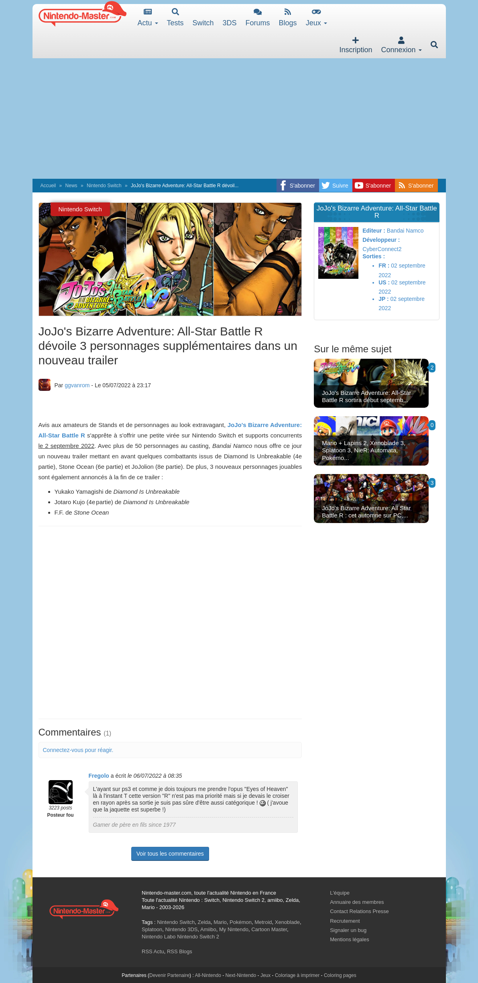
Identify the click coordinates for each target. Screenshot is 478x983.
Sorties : (373, 256)
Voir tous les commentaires (170, 853)
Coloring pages (340, 975)
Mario (220, 922)
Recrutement (345, 921)
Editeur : (373, 230)
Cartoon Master (269, 929)
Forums (258, 17)
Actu (148, 17)
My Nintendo (233, 929)
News (71, 185)
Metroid (263, 922)
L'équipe (340, 893)
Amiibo (208, 929)
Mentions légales (349, 939)
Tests (175, 17)
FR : (383, 265)
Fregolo (99, 776)
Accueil (48, 185)
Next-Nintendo (240, 975)
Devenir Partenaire (169, 975)
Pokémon (241, 922)
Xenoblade (287, 922)
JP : (383, 299)
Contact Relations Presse (359, 911)
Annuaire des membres (357, 902)
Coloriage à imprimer (297, 975)
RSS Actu (153, 951)
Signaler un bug (348, 930)
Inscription (355, 45)
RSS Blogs (179, 951)
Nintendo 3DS (181, 929)
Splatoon (152, 929)
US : (384, 282)
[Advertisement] (239, 118)
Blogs (288, 17)
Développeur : (381, 240)
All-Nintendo (208, 975)
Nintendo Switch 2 (198, 937)
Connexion (401, 45)
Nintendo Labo (159, 937)
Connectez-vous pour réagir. (78, 750)
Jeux (316, 17)
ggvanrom (77, 385)
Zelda (204, 922)
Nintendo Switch (104, 185)
